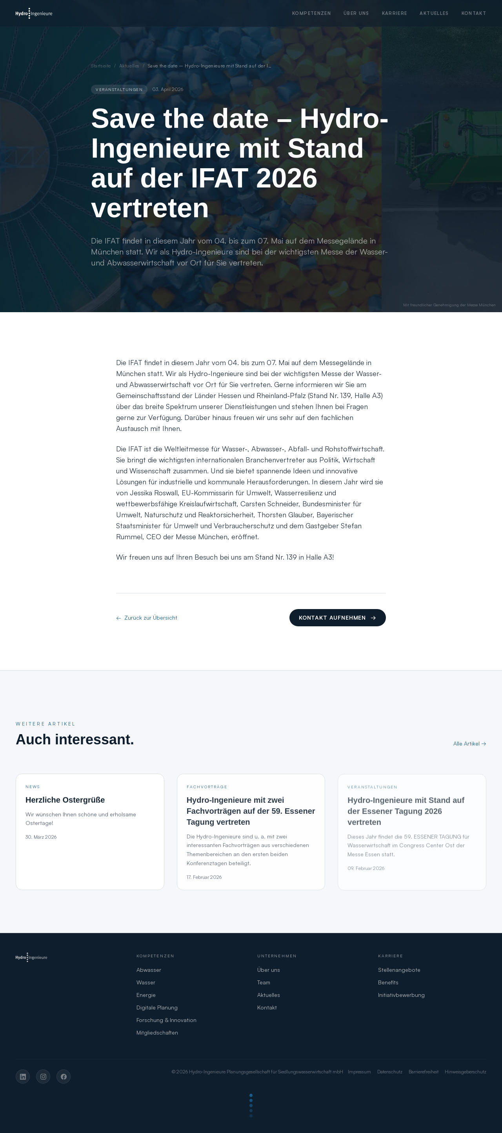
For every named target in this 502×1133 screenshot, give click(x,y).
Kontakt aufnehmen (337, 618)
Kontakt (474, 13)
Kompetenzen (311, 13)
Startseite (101, 66)
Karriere (394, 13)
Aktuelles (434, 13)
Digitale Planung (157, 1007)
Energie (146, 994)
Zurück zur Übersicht (146, 618)
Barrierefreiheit (423, 1072)
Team (263, 982)
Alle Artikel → (469, 743)
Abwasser (148, 969)
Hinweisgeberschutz (465, 1072)
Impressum (359, 1072)
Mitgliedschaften (157, 1032)
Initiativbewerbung (401, 994)
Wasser (145, 982)
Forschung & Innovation (166, 1020)
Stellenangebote (399, 969)
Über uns (356, 13)
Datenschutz (389, 1072)
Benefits (388, 982)
